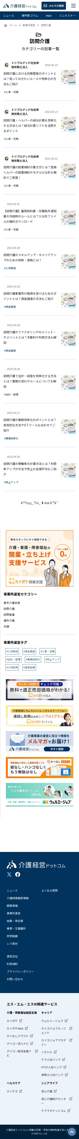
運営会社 (12, 956)
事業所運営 (13, 913)
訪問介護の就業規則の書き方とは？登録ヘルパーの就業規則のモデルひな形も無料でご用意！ (29, 172)
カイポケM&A (15, 1028)
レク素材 (12, 944)
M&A (49, 15)
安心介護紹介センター (53, 1101)
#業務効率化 (11, 438)
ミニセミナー (67, 15)
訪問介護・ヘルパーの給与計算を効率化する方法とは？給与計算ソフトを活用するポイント (29, 125)
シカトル (46, 1052)
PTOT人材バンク (51, 1067)
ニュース (8, 15)
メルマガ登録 (54, 5)
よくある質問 (49, 890)
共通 (6, 626)
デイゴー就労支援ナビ (19, 1053)
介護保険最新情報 (18, 898)
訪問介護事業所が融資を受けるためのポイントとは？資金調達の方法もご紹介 (29, 296)
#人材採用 (12, 667)
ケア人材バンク (51, 1060)
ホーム (13, 25)
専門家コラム (30, 15)
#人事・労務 (11, 92)
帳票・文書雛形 (16, 928)
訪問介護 (9, 609)
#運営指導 (29, 667)
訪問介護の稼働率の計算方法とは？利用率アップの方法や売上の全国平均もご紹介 (29, 469)
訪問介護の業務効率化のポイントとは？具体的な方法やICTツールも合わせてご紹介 (29, 425)
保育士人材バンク (52, 1075)
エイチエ (12, 1091)
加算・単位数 (15, 921)
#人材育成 (10, 268)
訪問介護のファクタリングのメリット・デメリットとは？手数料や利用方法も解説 (29, 337)
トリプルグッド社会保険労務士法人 (25, 65)
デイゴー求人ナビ (18, 1044)
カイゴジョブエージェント (53, 1030)
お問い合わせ (15, 979)
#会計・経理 (11, 394)
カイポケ (12, 1021)
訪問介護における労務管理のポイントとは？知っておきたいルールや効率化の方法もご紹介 (29, 78)
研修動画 (12, 936)
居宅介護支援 (12, 603)
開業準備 (12, 906)
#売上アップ (11, 482)
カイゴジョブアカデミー (53, 1042)
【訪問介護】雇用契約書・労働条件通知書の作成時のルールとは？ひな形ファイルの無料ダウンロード (29, 216)
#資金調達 (10, 306)
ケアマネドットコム (53, 1111)
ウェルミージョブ (52, 1021)
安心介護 (46, 1091)
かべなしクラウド (18, 1036)
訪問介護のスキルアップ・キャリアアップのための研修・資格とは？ (29, 257)
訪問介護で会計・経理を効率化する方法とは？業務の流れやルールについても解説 (29, 381)
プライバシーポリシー (20, 971)
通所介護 (9, 620)
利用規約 (12, 964)
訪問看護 (9, 615)
